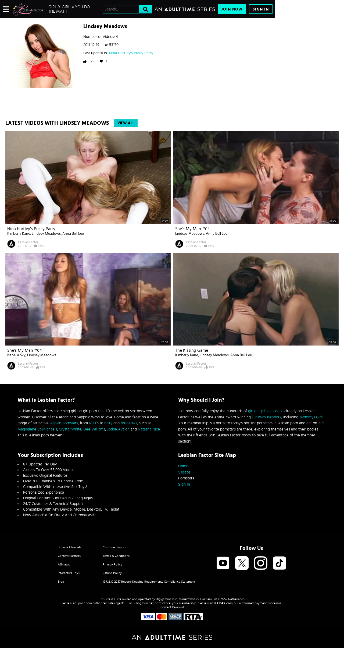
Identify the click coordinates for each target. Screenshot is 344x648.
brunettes (129, 423)
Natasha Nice (149, 429)
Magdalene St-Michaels (37, 429)
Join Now (232, 9)
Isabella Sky (16, 355)
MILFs (94, 423)
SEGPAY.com (223, 603)
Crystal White (70, 429)
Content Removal (172, 607)
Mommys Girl (310, 417)
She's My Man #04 (192, 229)
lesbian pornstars (64, 423)
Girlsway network (266, 417)
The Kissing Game (191, 350)
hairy (108, 423)
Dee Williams (94, 429)
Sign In (261, 9)
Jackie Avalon (118, 429)
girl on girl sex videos (265, 411)
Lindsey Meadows (46, 234)
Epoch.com (84, 603)
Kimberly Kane (18, 234)
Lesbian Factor (28, 242)
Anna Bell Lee (73, 234)
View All (125, 123)
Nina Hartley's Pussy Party (131, 53)
